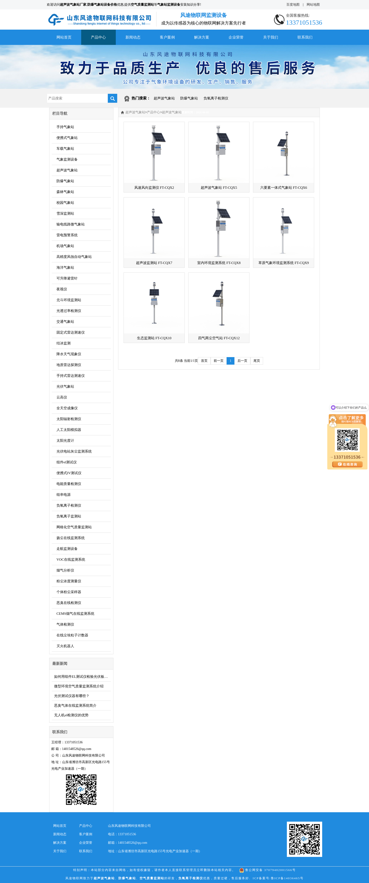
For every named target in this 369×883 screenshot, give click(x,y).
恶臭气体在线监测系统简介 (75, 705)
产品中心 (98, 37)
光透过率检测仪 (68, 311)
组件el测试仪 (66, 462)
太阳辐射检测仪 (68, 419)
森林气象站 (65, 192)
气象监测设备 (67, 159)
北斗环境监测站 (68, 300)
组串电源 (63, 495)
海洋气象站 (65, 267)
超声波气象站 (164, 98)
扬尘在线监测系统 (70, 538)
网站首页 (64, 37)
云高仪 (61, 397)
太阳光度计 (65, 440)
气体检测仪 (65, 624)
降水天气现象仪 (68, 354)
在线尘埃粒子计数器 (72, 635)
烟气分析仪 (65, 570)
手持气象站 (65, 127)
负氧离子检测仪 (216, 98)
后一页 (242, 361)
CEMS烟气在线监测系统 (75, 613)
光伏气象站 (65, 386)
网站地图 (313, 4)
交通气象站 (65, 321)
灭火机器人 (65, 646)
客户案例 (167, 37)
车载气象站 (65, 148)
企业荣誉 (236, 37)
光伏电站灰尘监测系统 (74, 451)
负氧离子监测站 (68, 516)
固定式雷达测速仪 (70, 332)
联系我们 (305, 37)
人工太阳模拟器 (68, 430)
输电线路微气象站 (70, 224)
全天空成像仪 (67, 408)
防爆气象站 (189, 98)
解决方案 (201, 37)
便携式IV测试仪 (68, 473)
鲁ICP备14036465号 (287, 878)
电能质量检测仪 (68, 484)
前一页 (219, 361)
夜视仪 (61, 289)
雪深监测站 (65, 213)
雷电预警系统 (67, 235)
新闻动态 (132, 37)
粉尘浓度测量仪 (68, 581)
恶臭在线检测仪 (68, 603)
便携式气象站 (67, 138)
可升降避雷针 (67, 278)
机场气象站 (65, 246)
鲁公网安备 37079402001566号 (267, 870)
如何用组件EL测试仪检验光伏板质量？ (82, 676)
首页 (204, 361)
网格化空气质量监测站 (74, 527)
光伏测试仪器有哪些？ (71, 696)
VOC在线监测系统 (70, 559)
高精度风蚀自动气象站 (74, 257)
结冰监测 (63, 343)
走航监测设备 (67, 549)
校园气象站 (65, 203)
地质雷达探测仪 (68, 365)
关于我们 (270, 37)
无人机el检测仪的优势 (71, 715)
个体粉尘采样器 (68, 592)
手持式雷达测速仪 (70, 376)
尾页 (256, 361)
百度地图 (293, 4)
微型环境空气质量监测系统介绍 (79, 686)
